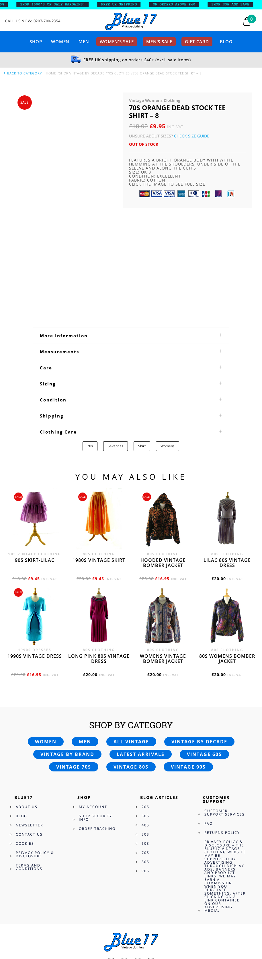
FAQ (208, 719)
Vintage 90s (188, 663)
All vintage (131, 638)
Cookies (25, 739)
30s (145, 712)
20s (145, 703)
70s (90, 342)
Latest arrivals (141, 650)
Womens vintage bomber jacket (163, 555)
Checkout (30, 920)
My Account (93, 703)
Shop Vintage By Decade (81, 73)
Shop (36, 41)
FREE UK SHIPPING (122, 5)
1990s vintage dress (34, 552)
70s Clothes (118, 73)
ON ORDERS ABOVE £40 (177, 5)
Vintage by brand (67, 650)
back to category (22, 73)
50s (145, 730)
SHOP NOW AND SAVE (234, 5)
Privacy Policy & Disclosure (35, 751)
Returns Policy (222, 728)
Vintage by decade (199, 638)
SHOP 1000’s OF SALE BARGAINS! (56, 5)
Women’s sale (117, 41)
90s (145, 767)
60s (145, 739)
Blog (226, 41)
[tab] (131, 232)
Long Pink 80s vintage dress (99, 555)
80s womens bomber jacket (227, 555)
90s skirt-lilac (34, 456)
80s (145, 758)
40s (145, 721)
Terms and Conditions (29, 763)
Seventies (115, 342)
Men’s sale (159, 41)
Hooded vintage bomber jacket (163, 459)
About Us (27, 703)
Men (84, 41)
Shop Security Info (95, 714)
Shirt (142, 342)
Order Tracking (97, 724)
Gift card (197, 41)
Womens (168, 342)
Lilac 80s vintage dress (227, 459)
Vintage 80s (131, 663)
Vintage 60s (204, 650)
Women (60, 41)
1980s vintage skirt (99, 456)
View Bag (9, 920)
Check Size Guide (191, 136)
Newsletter (29, 721)
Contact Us (29, 730)
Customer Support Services (224, 709)
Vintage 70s (73, 663)
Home (51, 73)
